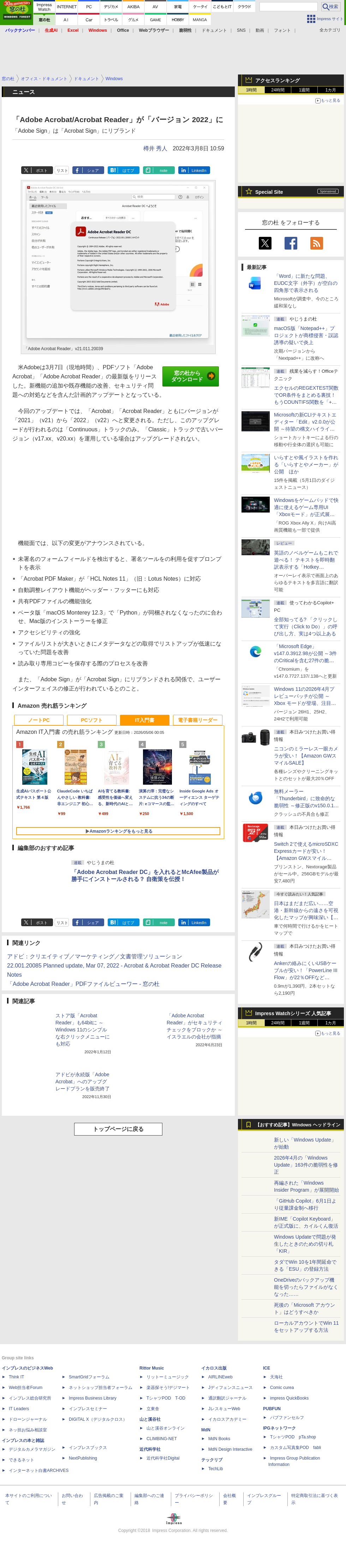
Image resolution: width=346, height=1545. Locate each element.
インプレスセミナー (88, 1408)
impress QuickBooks (289, 1398)
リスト (62, 170)
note (163, 170)
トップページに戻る (118, 1129)
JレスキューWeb (224, 1408)
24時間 (277, 90)
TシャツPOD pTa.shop (293, 1437)
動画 (260, 30)
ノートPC (38, 720)
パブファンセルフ (287, 1417)
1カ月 (331, 90)
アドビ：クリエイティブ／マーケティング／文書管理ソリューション (94, 956)
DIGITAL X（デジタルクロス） (98, 1419)
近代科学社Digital (163, 1458)
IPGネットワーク (279, 1428)
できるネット (21, 1459)
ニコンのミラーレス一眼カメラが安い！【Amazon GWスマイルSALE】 (306, 756)
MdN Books (219, 1438)
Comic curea (282, 1387)
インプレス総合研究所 (30, 1398)
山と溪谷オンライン (166, 1428)
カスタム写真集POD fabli (295, 1447)
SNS (241, 30)
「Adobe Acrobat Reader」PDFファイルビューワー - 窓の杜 (83, 984)
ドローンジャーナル (28, 1419)
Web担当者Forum (25, 1387)
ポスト (42, 170)
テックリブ (211, 1459)
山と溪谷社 (150, 1419)
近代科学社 (150, 1449)
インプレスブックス (88, 1447)
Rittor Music (151, 1368)
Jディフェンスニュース (230, 1387)
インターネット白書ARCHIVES (38, 1470)
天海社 (276, 1377)
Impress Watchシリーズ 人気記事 (293, 1013)
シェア (93, 170)
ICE (266, 1368)
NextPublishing (83, 1458)
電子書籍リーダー (197, 720)
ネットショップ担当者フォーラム (100, 1387)
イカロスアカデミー (227, 1419)
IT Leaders (19, 1408)
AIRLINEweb (220, 1377)
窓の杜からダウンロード (193, 376)
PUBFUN (272, 1408)
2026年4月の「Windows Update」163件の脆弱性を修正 (306, 1165)
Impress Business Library (93, 1398)
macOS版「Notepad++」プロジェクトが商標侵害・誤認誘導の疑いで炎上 (306, 335)
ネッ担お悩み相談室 (28, 1429)
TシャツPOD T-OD (166, 1398)
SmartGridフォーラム (89, 1377)
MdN (205, 1429)
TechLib (215, 1468)
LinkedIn (199, 170)
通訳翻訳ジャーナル (227, 1398)
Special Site (269, 192)
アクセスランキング (277, 80)
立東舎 (153, 1408)
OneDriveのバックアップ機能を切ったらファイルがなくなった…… (306, 1287)
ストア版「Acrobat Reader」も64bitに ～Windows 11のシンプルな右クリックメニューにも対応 (82, 1030)
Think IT (16, 1377)
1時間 (251, 90)
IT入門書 (144, 720)
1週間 (304, 90)
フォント (282, 30)
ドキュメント (214, 30)
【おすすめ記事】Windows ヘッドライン (297, 1124)
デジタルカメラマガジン (32, 1449)
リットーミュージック (168, 1377)
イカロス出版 (214, 1368)
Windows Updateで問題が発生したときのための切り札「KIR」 (305, 1244)
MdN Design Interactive (230, 1449)
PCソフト (91, 720)
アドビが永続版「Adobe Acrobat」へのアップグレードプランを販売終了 (82, 1081)
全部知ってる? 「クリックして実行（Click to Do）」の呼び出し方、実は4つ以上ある (306, 626)
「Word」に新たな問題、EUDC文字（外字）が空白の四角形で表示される (306, 283)
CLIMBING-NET (162, 1438)
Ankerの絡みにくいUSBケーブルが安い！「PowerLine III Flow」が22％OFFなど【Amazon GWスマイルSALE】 (306, 977)
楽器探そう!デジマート (168, 1387)
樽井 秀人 (155, 148)
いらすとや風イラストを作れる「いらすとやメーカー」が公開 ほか (306, 464)
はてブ (128, 170)
